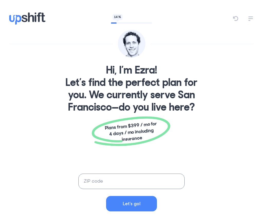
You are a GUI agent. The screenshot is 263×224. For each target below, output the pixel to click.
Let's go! (131, 204)
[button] (251, 18)
